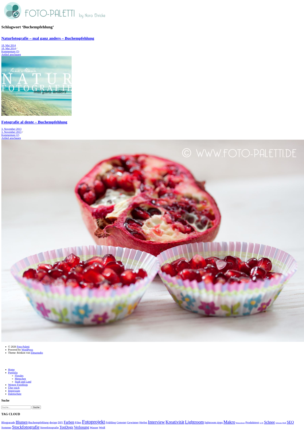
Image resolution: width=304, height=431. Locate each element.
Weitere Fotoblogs (18, 384)
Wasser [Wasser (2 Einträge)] (94, 427)
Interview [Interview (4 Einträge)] (156, 422)
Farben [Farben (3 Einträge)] (69, 422)
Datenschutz (14, 393)
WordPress (27, 349)
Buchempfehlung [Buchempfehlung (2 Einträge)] (38, 422)
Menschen (20, 378)
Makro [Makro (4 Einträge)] (229, 422)
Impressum (14, 390)
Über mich (14, 387)
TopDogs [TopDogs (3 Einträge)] (66, 427)
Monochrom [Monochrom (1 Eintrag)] (240, 423)
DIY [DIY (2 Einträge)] (60, 422)
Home (11, 369)
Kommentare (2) (10, 135)
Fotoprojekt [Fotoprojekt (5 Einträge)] (93, 421)
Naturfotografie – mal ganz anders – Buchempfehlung (47, 38)
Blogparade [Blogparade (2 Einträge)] (8, 422)
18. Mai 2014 (8, 45)
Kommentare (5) (10, 51)
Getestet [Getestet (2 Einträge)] (121, 422)
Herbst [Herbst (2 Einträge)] (143, 422)
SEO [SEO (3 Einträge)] (290, 422)
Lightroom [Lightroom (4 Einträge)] (194, 422)
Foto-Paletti (23, 346)
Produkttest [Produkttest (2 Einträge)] (252, 422)
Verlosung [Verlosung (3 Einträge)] (81, 427)
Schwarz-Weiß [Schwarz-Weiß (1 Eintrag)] (281, 423)
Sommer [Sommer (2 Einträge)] (6, 427)
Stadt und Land (23, 381)
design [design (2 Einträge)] (53, 422)
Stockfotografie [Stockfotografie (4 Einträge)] (26, 427)
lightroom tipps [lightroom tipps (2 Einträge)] (213, 422)
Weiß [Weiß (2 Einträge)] (102, 427)
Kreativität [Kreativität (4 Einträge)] (174, 422)
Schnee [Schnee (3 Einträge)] (269, 422)
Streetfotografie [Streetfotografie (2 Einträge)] (49, 427)
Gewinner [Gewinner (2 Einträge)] (133, 422)
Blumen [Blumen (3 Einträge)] (22, 422)
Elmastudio (37, 352)
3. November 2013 (11, 129)
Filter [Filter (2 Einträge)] (78, 422)
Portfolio (13, 372)
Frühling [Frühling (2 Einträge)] (111, 422)
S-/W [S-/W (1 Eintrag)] (261, 423)
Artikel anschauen (11, 54)
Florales (19, 375)
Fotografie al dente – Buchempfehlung (34, 122)
